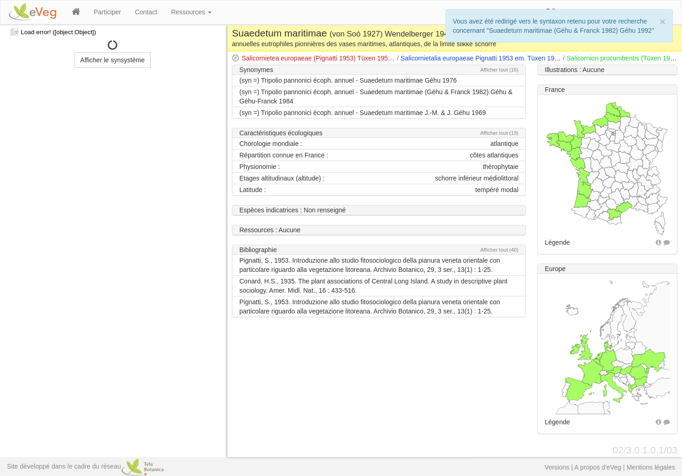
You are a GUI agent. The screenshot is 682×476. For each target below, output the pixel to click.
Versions (557, 467)
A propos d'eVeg (597, 467)
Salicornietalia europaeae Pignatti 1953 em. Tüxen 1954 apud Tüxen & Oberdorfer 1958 (527, 58)
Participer (107, 12)
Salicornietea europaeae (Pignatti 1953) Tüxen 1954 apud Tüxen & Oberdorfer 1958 (362, 58)
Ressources (191, 12)
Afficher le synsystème (112, 60)
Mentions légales (651, 467)
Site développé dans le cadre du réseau (85, 466)
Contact (146, 12)
